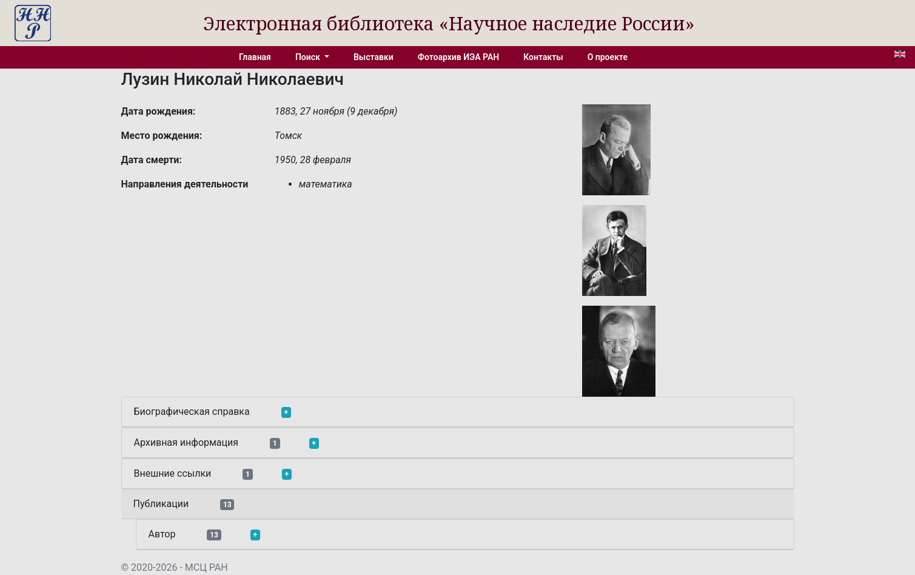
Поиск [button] (308, 57)
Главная (255, 57)
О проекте (608, 57)
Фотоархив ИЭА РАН (459, 57)
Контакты (543, 57)
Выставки (374, 57)
